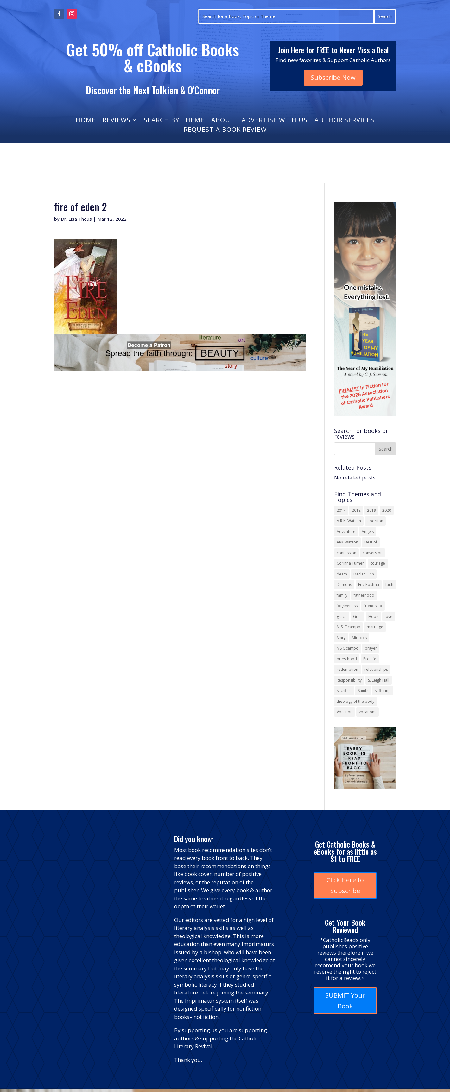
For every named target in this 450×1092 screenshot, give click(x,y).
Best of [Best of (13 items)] (370, 542)
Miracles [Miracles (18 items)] (359, 637)
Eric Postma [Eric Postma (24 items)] (368, 584)
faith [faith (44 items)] (389, 584)
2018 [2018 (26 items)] (356, 510)
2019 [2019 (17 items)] (371, 510)
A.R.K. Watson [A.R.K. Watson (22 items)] (349, 521)
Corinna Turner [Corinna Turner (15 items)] (350, 563)
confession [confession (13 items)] (346, 553)
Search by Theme (174, 121)
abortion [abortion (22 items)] (375, 521)
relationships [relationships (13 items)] (376, 669)
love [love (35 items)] (388, 616)
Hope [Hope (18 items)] (373, 616)
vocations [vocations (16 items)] (367, 711)
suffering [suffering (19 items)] (382, 690)
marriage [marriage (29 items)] (375, 627)
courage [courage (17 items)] (377, 563)
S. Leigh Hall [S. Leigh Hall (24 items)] (378, 680)
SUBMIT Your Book (345, 1000)
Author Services (344, 121)
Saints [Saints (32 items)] (363, 690)
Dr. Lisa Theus (76, 219)
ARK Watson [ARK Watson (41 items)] (347, 542)
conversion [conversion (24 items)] (373, 553)
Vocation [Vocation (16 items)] (344, 711)
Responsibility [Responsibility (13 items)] (349, 680)
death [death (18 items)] (342, 574)
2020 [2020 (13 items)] (386, 510)
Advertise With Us (274, 121)
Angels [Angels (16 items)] (368, 531)
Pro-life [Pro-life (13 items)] (369, 659)
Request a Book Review (225, 130)
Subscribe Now (333, 77)
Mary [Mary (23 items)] (341, 637)
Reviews (116, 121)
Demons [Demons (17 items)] (344, 584)
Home (86, 121)
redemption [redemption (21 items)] (347, 669)
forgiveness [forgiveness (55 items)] (347, 605)
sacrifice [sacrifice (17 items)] (344, 690)
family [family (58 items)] (342, 595)
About (223, 121)
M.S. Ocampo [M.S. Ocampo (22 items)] (348, 627)
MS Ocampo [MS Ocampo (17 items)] (347, 648)
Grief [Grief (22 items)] (357, 616)
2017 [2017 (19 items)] (341, 510)
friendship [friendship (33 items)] (373, 605)
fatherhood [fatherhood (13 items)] (364, 595)
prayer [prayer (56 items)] (371, 648)
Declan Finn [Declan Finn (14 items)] (363, 574)
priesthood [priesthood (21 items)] (347, 659)
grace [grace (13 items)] (342, 616)
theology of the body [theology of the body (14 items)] (355, 701)
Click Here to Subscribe (345, 885)
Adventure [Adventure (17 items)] (346, 531)
